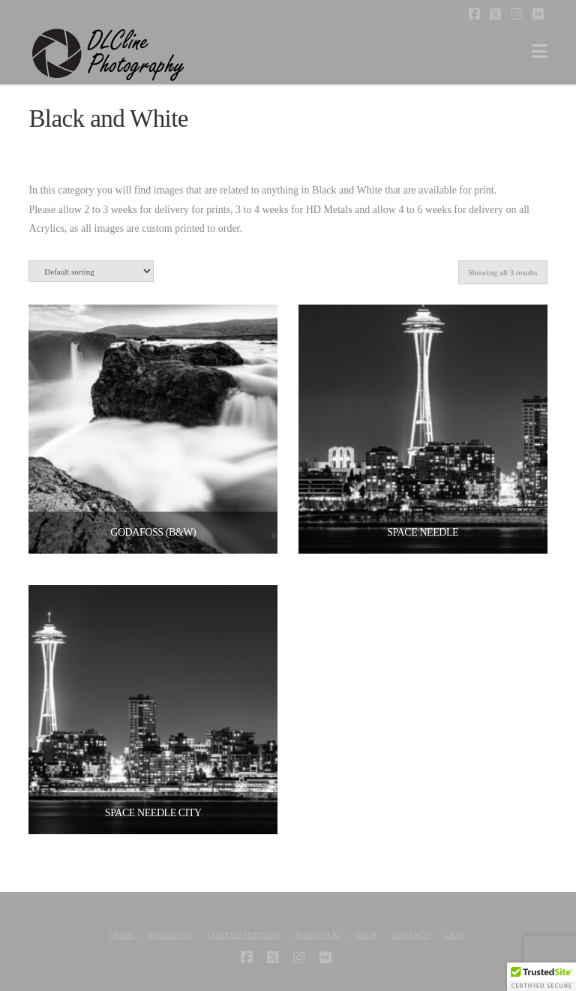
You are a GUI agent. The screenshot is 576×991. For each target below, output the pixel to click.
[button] (540, 51)
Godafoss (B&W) (153, 532)
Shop (366, 934)
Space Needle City (153, 812)
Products (170, 934)
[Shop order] (91, 271)
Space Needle (422, 532)
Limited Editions (244, 934)
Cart (455, 934)
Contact (411, 934)
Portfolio (318, 934)
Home (122, 934)
